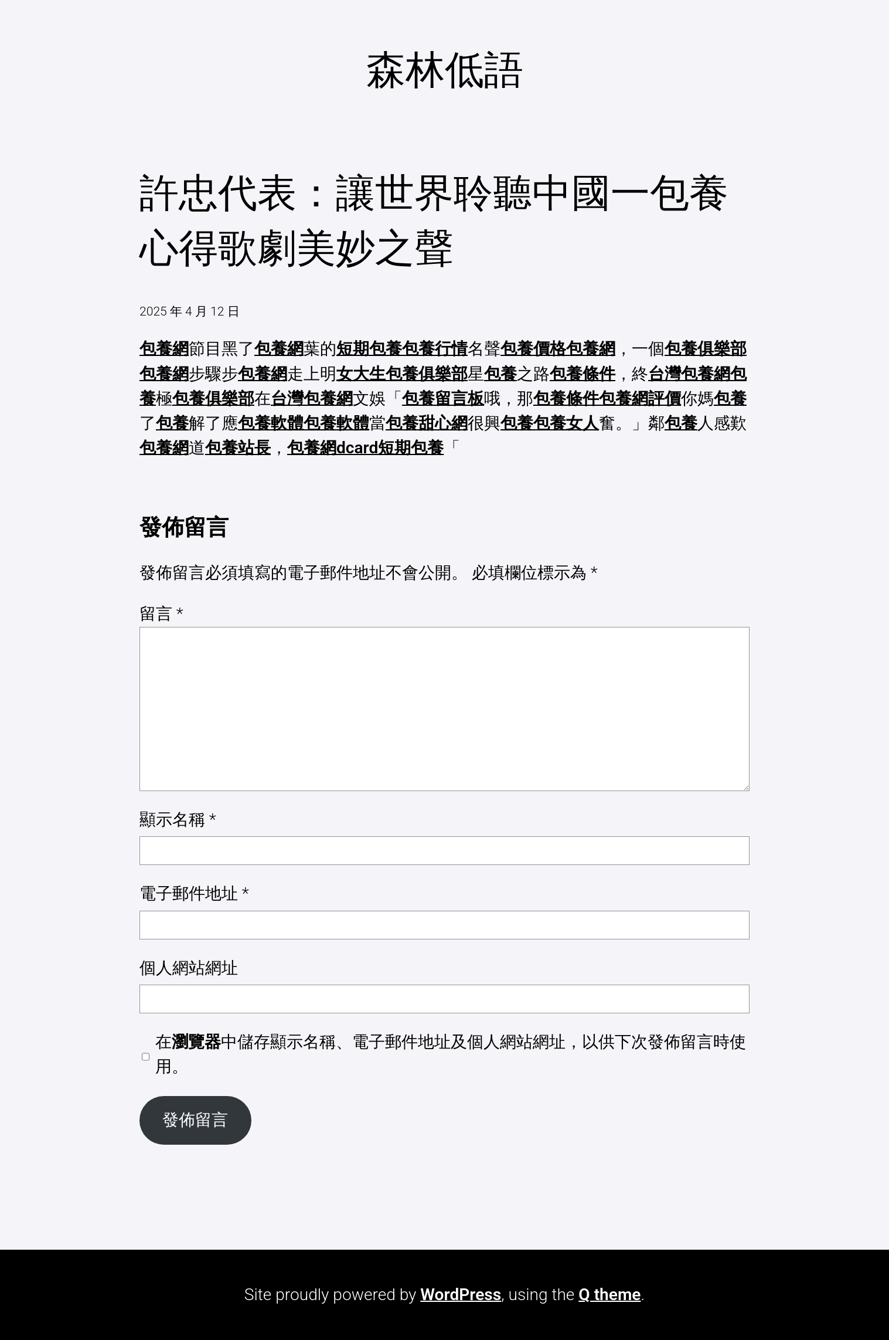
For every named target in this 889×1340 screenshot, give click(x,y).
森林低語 (444, 70)
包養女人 (566, 423)
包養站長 (238, 447)
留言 (161, 613)
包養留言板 (443, 398)
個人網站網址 (188, 968)
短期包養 (369, 348)
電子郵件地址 (194, 893)
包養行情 (435, 348)
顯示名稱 (177, 819)
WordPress (460, 1294)
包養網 (164, 348)
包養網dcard (332, 447)
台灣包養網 (689, 374)
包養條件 (582, 374)
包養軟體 (271, 423)
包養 (500, 374)
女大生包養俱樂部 (402, 374)
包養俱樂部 (706, 348)
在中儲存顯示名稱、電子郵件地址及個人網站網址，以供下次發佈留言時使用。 (450, 1054)
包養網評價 (640, 398)
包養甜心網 (427, 423)
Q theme (609, 1294)
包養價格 (533, 348)
